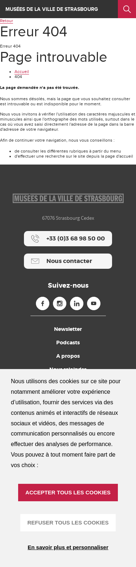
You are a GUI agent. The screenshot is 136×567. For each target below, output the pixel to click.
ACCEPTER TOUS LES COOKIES (68, 492)
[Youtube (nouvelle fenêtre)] (93, 303)
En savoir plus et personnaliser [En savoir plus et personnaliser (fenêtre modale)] (68, 547)
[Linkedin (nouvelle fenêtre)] (76, 303)
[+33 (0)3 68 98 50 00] (68, 238)
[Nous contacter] (68, 261)
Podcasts (68, 342)
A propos (68, 356)
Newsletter (68, 329)
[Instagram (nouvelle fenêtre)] (59, 303)
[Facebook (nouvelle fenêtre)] (42, 303)
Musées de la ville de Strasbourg (51, 9)
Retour (6, 20)
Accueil (22, 71)
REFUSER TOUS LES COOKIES (68, 522)
